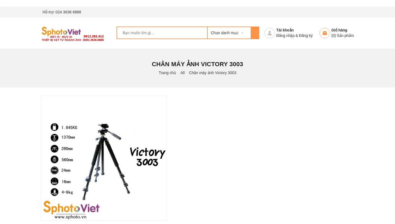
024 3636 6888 (68, 12)
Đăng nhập (285, 35)
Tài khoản (285, 30)
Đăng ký (306, 35)
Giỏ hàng (339, 30)
